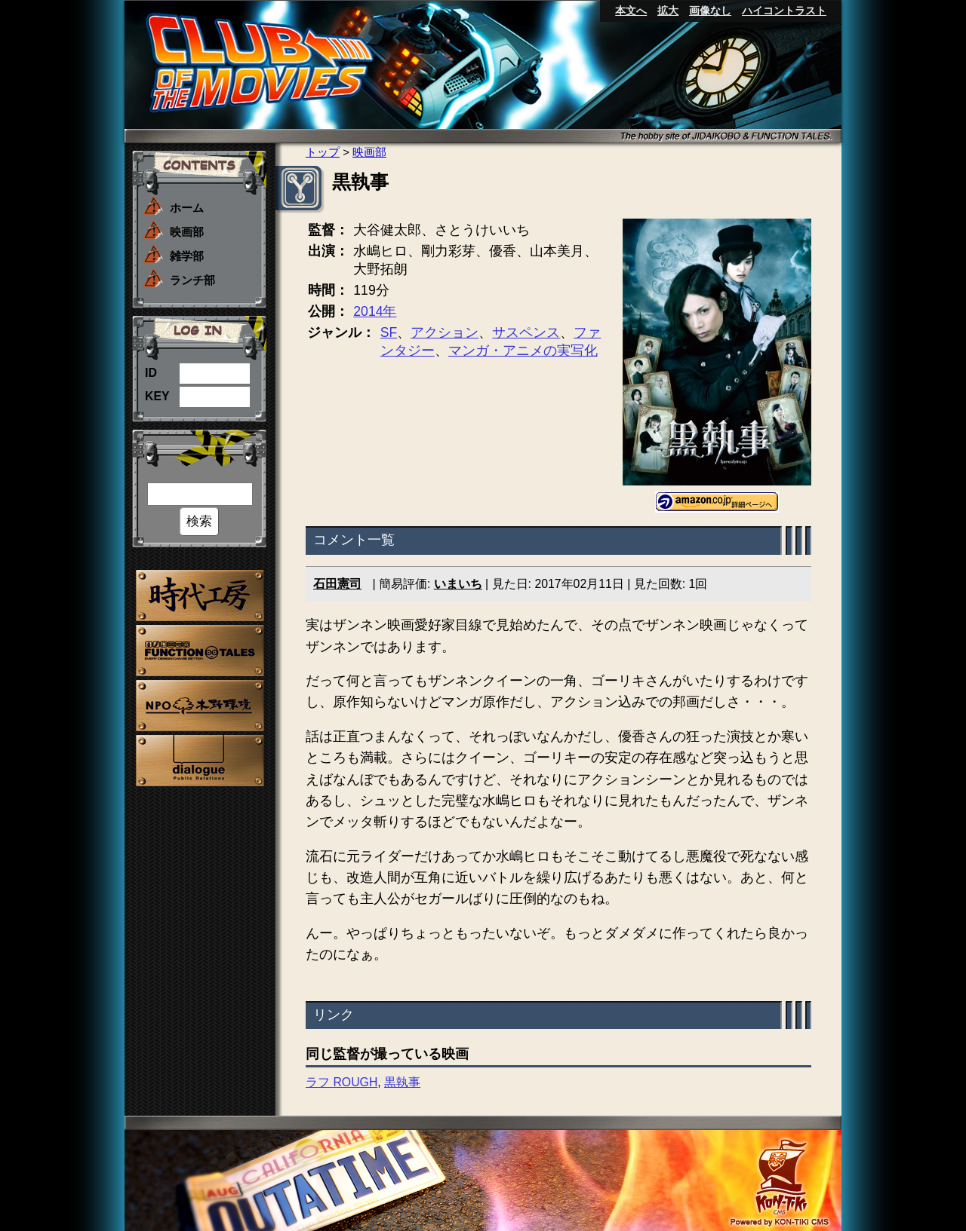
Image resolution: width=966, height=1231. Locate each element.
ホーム (187, 207)
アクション (444, 332)
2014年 (374, 311)
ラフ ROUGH (341, 1082)
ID (151, 372)
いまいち (458, 583)
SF (388, 332)
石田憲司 (337, 583)
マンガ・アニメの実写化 (523, 350)
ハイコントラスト (784, 11)
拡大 (667, 11)
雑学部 (187, 256)
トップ (323, 151)
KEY (157, 396)
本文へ (631, 11)
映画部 (187, 231)
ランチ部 (192, 280)
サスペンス (526, 332)
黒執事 (402, 1082)
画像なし (710, 11)
